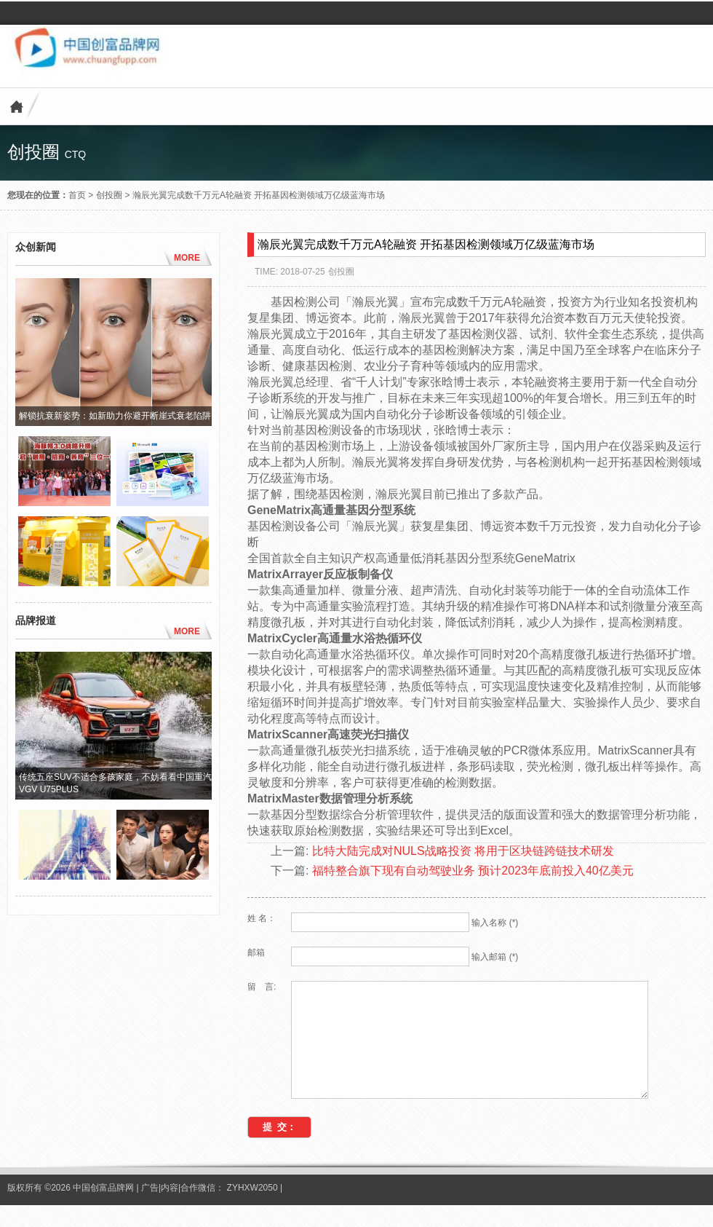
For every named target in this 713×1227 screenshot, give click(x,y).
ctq (76, 154)
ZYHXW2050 (253, 1209)
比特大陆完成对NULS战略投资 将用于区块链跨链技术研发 (463, 851)
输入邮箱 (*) (494, 957)
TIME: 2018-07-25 (290, 272)
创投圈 (109, 195)
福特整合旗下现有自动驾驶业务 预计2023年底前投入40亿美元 (473, 870)
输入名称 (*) (494, 923)
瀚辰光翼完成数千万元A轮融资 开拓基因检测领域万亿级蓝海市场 (258, 195)
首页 (77, 195)
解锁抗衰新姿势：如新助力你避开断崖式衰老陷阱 (115, 416)
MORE (187, 258)
